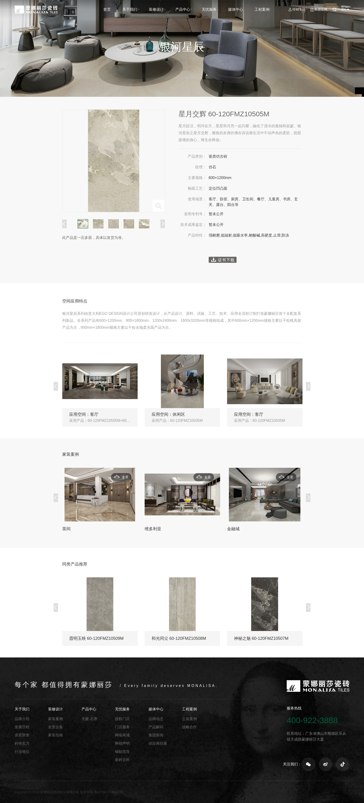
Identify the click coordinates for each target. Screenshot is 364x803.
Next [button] (162, 224)
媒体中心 (239, 9)
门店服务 (122, 727)
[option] (113, 161)
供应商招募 (158, 743)
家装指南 (55, 735)
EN (343, 9)
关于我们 (142, 9)
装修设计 (166, 9)
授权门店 (122, 719)
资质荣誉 (22, 735)
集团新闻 (156, 735)
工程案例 (264, 9)
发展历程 (22, 727)
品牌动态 (156, 719)
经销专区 (299, 9)
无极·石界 (89, 719)
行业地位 (22, 752)
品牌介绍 (22, 719)
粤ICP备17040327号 (108, 792)
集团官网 (320, 9)
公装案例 (189, 719)
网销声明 (122, 743)
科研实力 (22, 743)
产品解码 (156, 727)
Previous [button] (64, 224)
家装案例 (55, 719)
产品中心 (191, 9)
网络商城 (122, 735)
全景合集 (55, 727)
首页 (122, 9)
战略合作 (189, 727)
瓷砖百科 (122, 760)
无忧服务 (215, 9)
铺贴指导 (122, 752)
